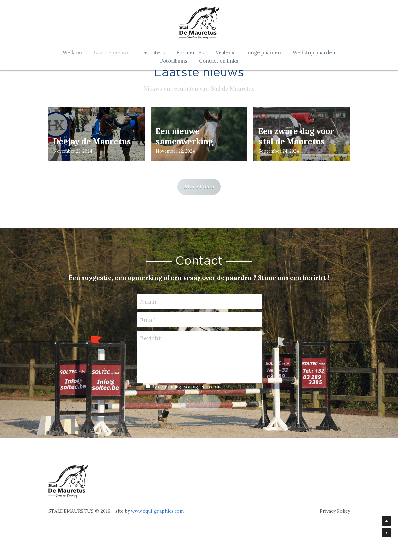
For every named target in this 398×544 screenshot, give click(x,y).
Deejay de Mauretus (92, 142)
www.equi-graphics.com (157, 511)
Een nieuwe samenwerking (184, 137)
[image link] (68, 481)
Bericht (150, 338)
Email (148, 320)
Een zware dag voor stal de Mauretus (296, 137)
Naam (148, 301)
